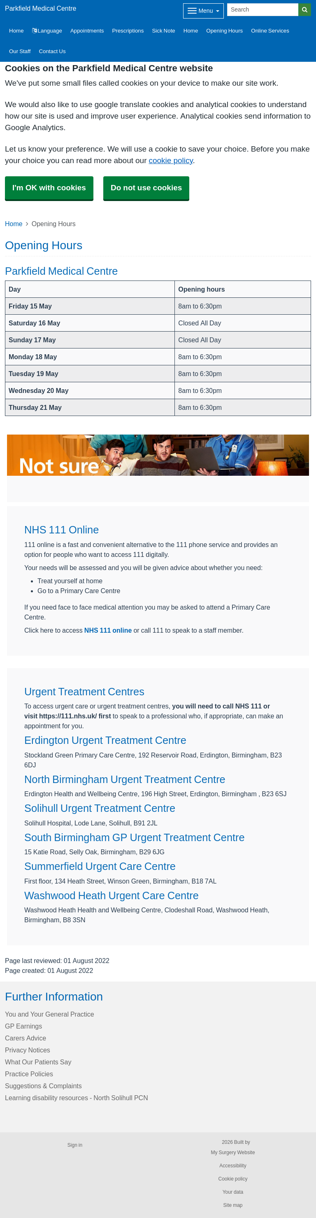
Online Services (270, 30)
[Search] (263, 9)
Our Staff (19, 51)
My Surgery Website (233, 1152)
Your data (233, 1192)
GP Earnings (23, 1026)
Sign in (74, 1145)
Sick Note (163, 30)
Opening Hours (224, 30)
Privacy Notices (27, 1050)
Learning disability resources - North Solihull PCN (76, 1097)
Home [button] (16, 30)
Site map (232, 1205)
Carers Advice (25, 1038)
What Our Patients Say (38, 1062)
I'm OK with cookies (49, 188)
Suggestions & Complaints (43, 1085)
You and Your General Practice (49, 1014)
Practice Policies (29, 1074)
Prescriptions (128, 30)
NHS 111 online (108, 630)
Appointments (87, 30)
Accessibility (232, 1165)
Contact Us (52, 51)
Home (191, 30)
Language (47, 30)
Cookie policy (232, 1178)
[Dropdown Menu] (203, 11)
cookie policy (171, 160)
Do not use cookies (146, 188)
